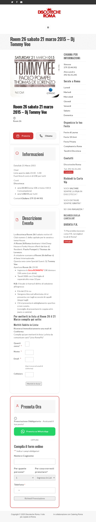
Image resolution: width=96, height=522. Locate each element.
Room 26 (17, 121)
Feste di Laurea (71, 132)
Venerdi (67, 106)
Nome (18, 351)
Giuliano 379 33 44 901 (32, 198)
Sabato (67, 110)
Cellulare (18, 373)
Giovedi (67, 101)
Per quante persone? (20, 470)
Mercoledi (68, 96)
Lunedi (67, 87)
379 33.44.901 (70, 67)
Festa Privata (70, 141)
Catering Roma (77, 514)
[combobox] (17, 490)
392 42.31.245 (70, 75)
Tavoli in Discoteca (72, 151)
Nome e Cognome (24, 455)
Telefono (19, 484)
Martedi (67, 92)
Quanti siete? (18, 344)
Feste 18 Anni (70, 137)
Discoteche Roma (32, 514)
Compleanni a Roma (73, 146)
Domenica (68, 115)
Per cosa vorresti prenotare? (44, 470)
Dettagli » (68, 241)
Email (17, 358)
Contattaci (68, 172)
